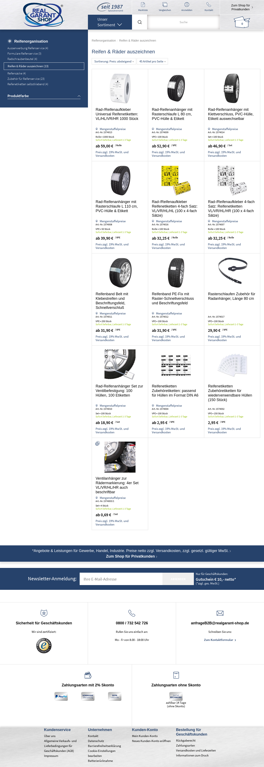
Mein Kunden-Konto (145, 736)
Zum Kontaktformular (219, 640)
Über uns (49, 736)
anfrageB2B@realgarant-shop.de (220, 623)
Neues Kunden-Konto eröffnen (151, 741)
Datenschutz (96, 741)
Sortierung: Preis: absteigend (114, 61)
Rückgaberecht (186, 740)
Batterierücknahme (100, 761)
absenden (178, 579)
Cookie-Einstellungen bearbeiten (101, 753)
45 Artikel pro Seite (152, 61)
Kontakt (93, 736)
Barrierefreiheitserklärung (104, 746)
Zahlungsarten (185, 745)
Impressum (51, 756)
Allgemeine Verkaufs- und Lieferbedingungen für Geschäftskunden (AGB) (60, 746)
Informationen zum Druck (192, 755)
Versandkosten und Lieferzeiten (196, 750)
